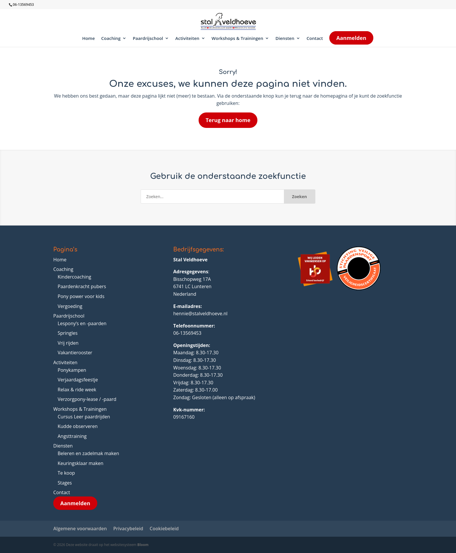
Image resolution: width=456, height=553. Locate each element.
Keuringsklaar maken (80, 463)
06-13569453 (187, 333)
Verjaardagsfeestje (78, 379)
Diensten (284, 38)
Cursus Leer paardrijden (84, 416)
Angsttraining (72, 436)
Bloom (143, 544)
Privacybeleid (128, 528)
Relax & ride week (77, 389)
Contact (315, 38)
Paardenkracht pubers (82, 286)
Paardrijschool (148, 38)
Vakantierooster (75, 352)
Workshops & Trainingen (237, 38)
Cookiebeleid (164, 528)
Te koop (66, 473)
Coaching (111, 38)
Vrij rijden (68, 343)
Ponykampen (72, 370)
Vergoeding (70, 306)
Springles (67, 333)
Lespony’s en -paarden (82, 323)
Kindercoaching (74, 277)
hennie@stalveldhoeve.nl (200, 313)
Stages (65, 483)
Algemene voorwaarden (80, 528)
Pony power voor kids (81, 296)
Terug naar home (228, 120)
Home (88, 38)
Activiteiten (187, 38)
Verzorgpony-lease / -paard (87, 399)
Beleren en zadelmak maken (88, 453)
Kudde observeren (78, 426)
